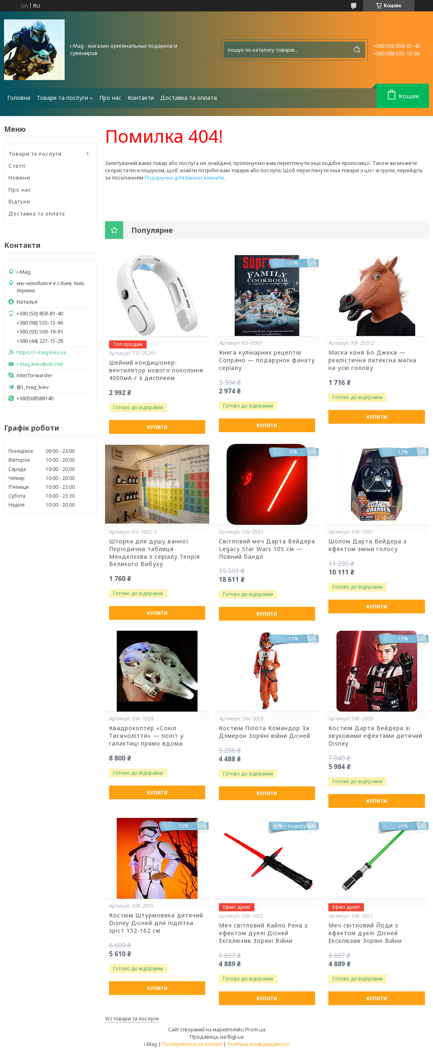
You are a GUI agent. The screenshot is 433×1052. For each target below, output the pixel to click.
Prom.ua (255, 1029)
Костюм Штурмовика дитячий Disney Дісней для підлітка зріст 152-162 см (156, 923)
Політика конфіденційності (258, 1044)
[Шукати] (357, 50)
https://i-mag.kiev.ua (41, 352)
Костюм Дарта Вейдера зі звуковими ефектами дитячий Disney (375, 736)
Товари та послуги (62, 97)
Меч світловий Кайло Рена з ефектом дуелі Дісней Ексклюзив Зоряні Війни (263, 933)
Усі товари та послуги (132, 1018)
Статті (17, 165)
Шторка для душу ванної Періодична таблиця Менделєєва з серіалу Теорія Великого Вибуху (154, 553)
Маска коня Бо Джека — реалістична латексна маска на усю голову (372, 360)
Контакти (141, 97)
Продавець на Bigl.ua (217, 1036)
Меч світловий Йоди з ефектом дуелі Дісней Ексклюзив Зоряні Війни (365, 933)
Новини (19, 177)
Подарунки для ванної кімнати (184, 177)
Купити (157, 427)
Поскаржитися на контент (192, 1044)
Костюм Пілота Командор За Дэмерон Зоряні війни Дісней (264, 732)
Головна (18, 97)
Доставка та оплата (188, 97)
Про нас (110, 97)
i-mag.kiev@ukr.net (40, 364)
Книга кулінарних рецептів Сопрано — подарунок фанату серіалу (267, 360)
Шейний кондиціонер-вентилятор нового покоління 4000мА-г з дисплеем (156, 370)
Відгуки (19, 201)
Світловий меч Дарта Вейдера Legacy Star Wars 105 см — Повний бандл (267, 549)
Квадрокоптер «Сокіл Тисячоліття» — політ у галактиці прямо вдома (146, 736)
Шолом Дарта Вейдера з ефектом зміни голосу (367, 545)
